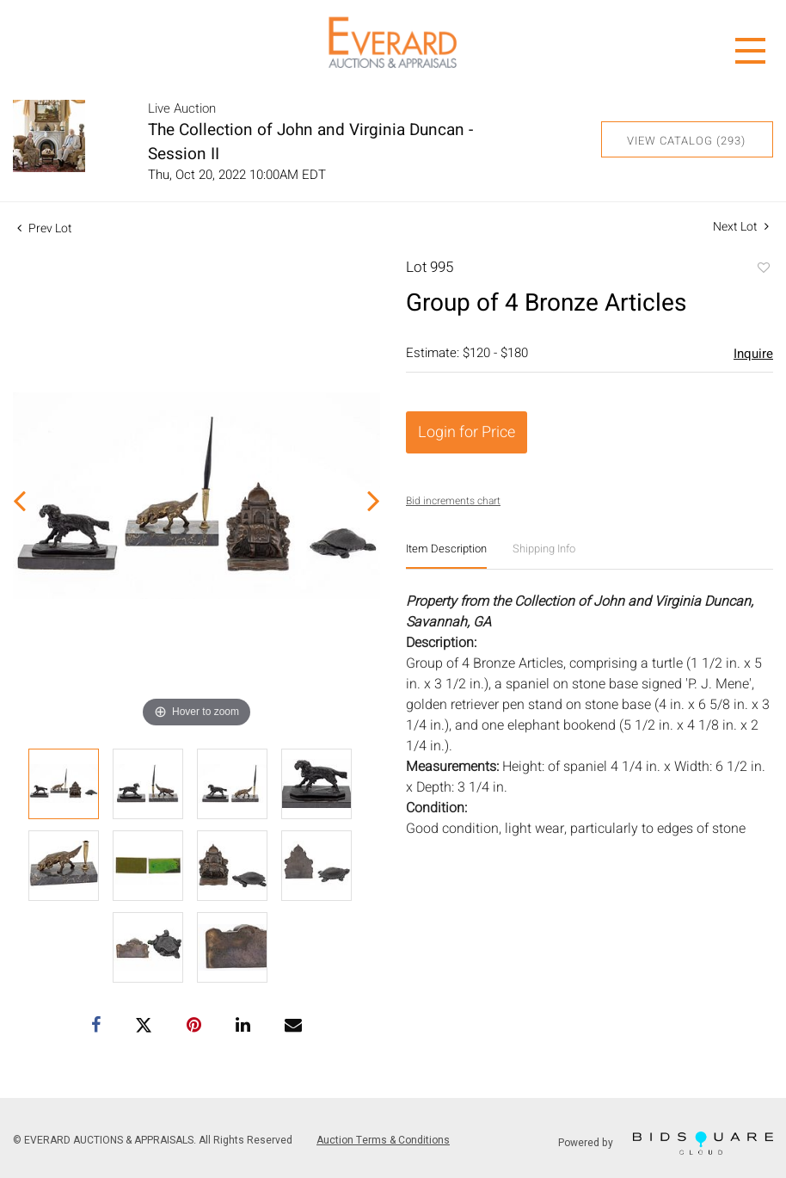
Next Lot (741, 226)
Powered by (665, 1143)
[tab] (446, 555)
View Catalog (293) (686, 141)
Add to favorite (762, 269)
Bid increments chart (453, 501)
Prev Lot (44, 228)
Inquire (753, 353)
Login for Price (466, 432)
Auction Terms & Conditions (383, 1140)
